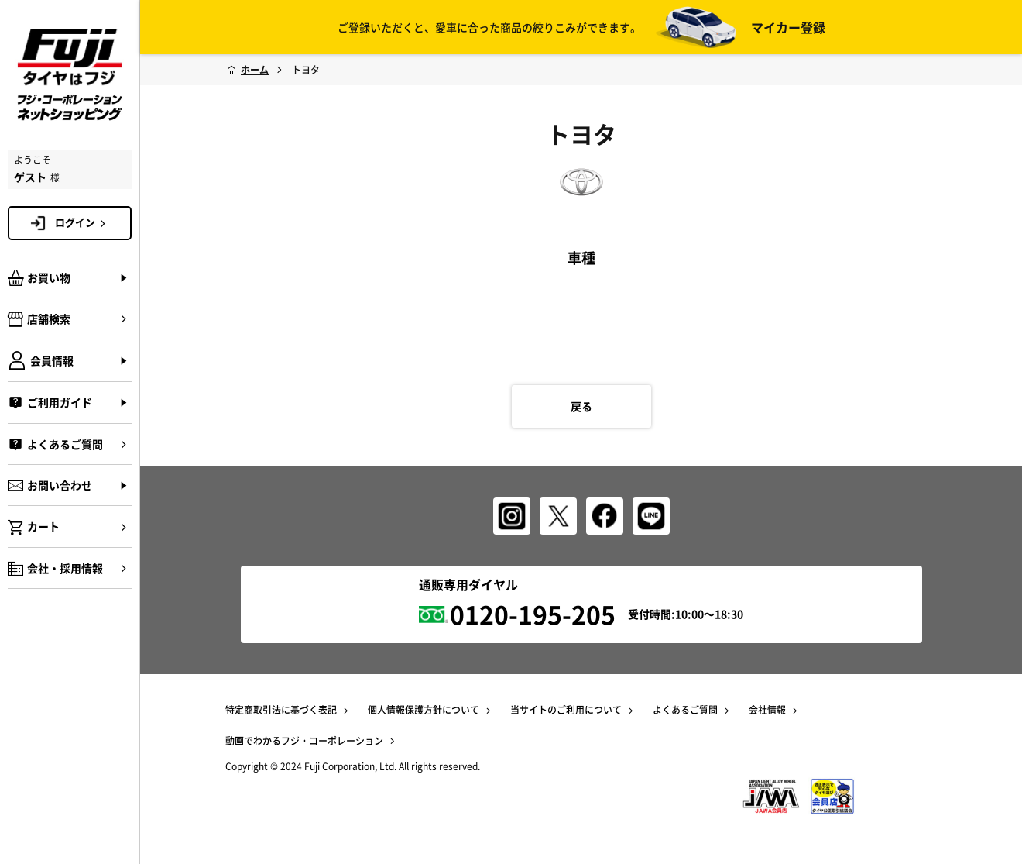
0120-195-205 (533, 614)
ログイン (83, 222)
